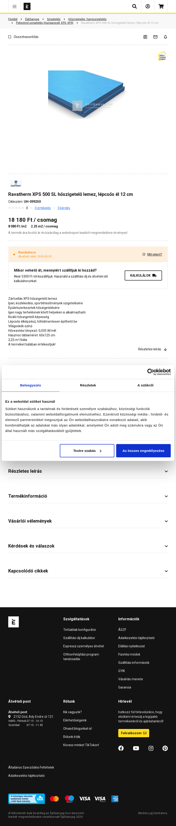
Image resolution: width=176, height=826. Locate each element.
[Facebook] (121, 748)
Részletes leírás (153, 349)
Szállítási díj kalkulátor (79, 638)
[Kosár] (161, 6)
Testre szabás (87, 450)
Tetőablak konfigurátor (79, 630)
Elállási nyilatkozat (131, 646)
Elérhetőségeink (75, 720)
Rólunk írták (71, 737)
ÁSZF (122, 630)
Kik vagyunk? (72, 712)
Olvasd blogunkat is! (77, 728)
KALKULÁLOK (143, 275)
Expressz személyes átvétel (83, 646)
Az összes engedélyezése (144, 450)
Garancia (124, 687)
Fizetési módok (129, 654)
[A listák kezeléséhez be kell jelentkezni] (148, 36)
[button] (14, 6)
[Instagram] (150, 748)
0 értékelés (43, 208)
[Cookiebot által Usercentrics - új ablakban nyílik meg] (151, 372)
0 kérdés (64, 208)
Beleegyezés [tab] (30, 385)
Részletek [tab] (88, 385)
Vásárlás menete (130, 679)
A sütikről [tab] (146, 385)
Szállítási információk (133, 662)
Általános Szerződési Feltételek (31, 767)
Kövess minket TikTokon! (81, 745)
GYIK (121, 671)
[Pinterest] (165, 748)
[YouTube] (136, 748)
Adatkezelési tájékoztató (136, 638)
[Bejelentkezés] (147, 6)
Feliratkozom (133, 733)
